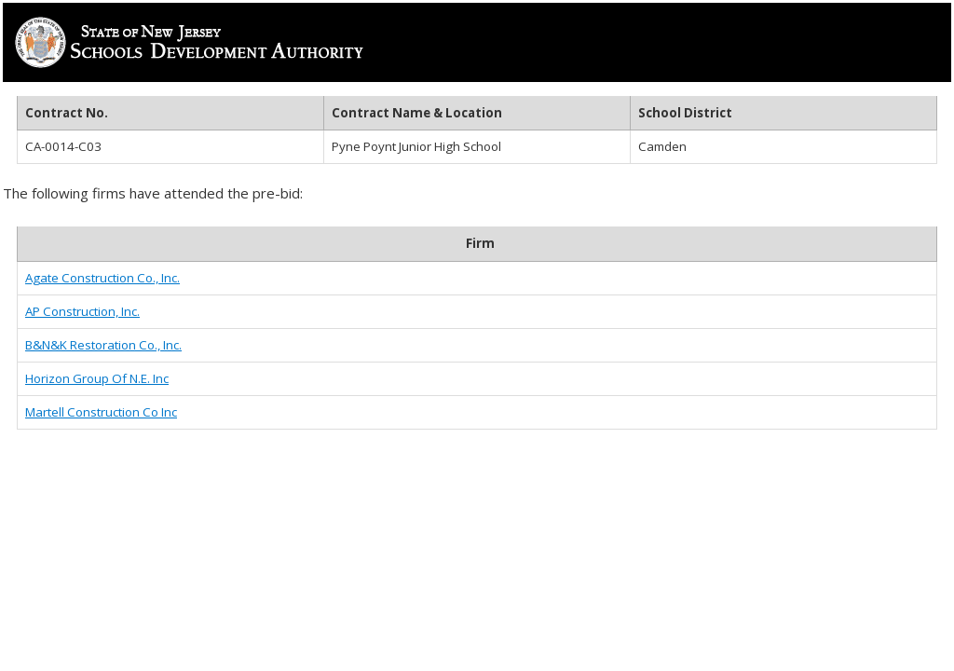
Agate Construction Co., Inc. (102, 277)
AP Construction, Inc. (82, 311)
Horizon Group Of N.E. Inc (97, 378)
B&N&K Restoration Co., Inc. (103, 344)
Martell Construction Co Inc (101, 412)
